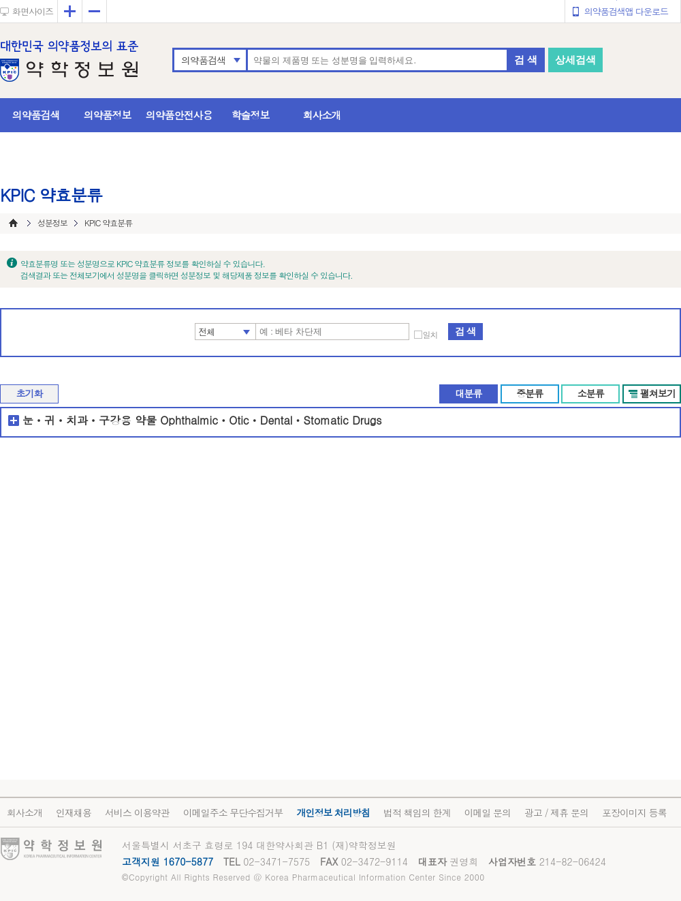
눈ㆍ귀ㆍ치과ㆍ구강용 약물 (89, 420)
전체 (207, 331)
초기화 (29, 393)
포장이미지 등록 (634, 812)
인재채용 (73, 812)
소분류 (590, 393)
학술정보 (251, 115)
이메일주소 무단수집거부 (233, 812)
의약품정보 (107, 115)
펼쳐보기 (658, 393)
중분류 (529, 393)
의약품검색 (203, 60)
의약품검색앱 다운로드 (626, 11)
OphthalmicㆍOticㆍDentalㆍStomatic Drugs (270, 420)
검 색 (525, 59)
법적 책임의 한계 (416, 812)
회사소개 (322, 115)
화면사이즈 (32, 11)
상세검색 (575, 59)
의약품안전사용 (179, 115)
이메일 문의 (487, 812)
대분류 (468, 393)
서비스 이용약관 (137, 812)
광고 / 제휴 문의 (556, 812)
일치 (430, 335)
